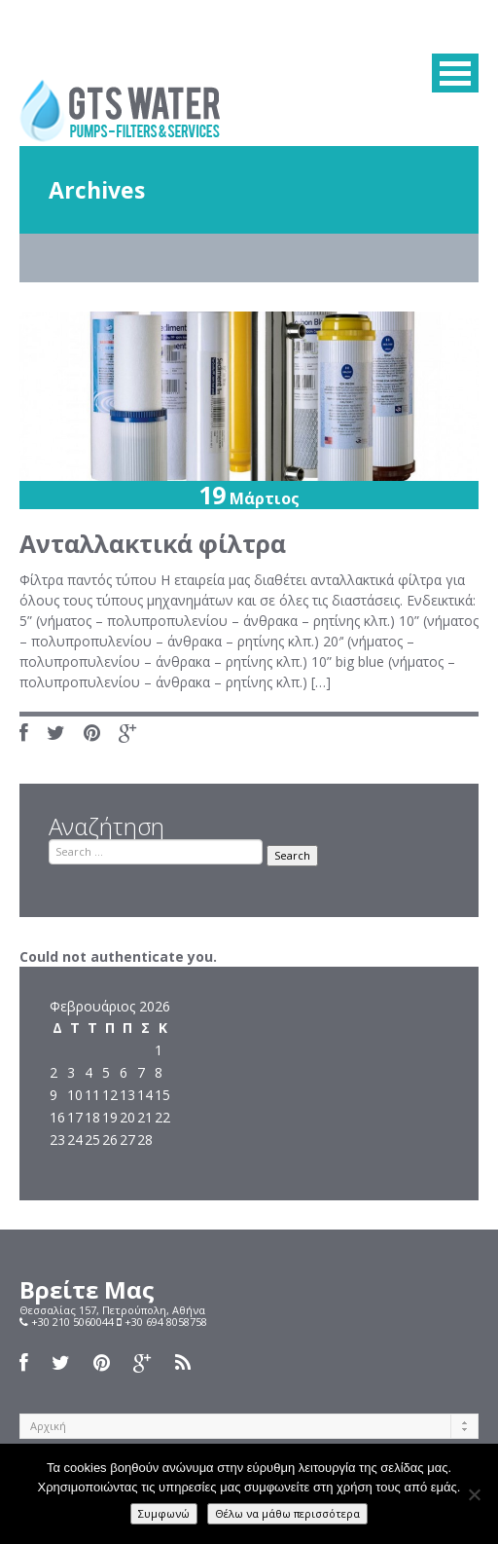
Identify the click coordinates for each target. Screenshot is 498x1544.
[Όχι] (473, 1494)
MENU (455, 73)
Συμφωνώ (164, 1513)
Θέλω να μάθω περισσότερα (287, 1513)
